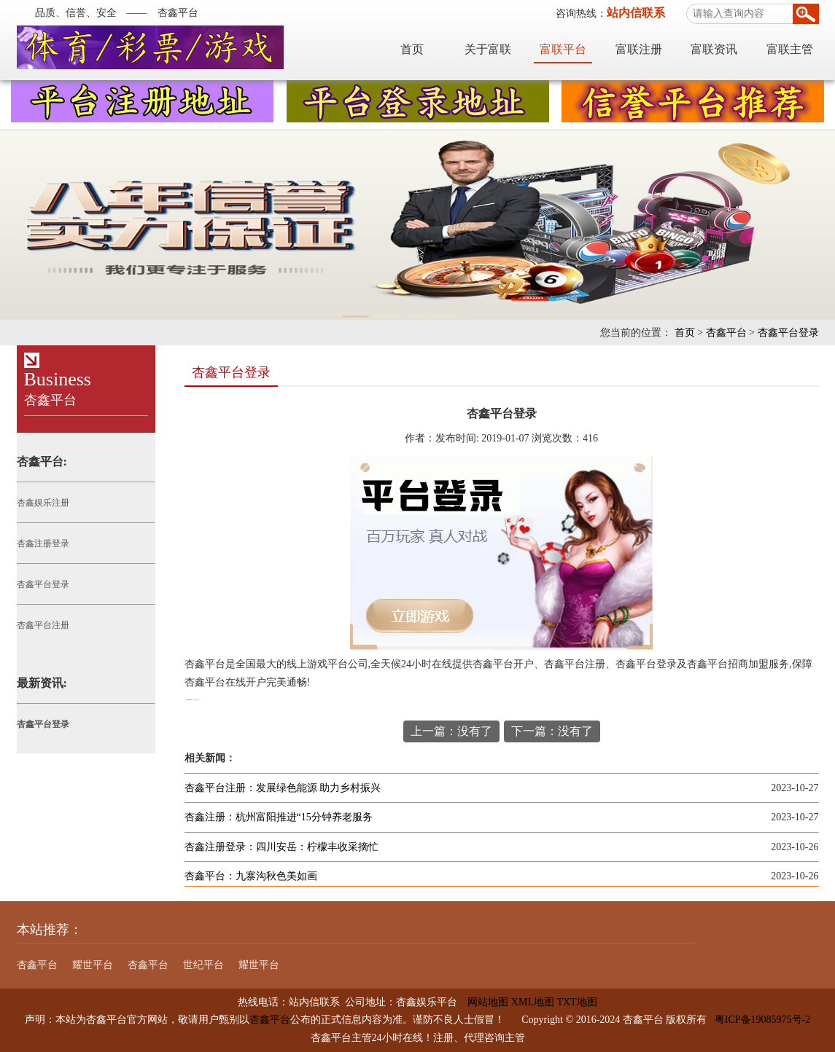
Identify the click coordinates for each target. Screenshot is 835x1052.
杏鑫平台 (726, 332)
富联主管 (789, 49)
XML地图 (532, 1002)
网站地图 (482, 1002)
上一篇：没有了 (451, 731)
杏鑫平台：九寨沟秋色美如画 (251, 876)
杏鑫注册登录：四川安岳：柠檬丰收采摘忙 (281, 846)
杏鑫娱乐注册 (43, 503)
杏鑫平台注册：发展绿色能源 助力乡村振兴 (283, 787)
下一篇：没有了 (552, 731)
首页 (412, 49)
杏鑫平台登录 (788, 332)
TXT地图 (576, 1002)
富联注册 (638, 49)
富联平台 (563, 49)
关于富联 (488, 49)
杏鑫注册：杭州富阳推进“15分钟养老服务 (279, 817)
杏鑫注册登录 (43, 543)
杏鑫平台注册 (43, 625)
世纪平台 (203, 964)
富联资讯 (714, 49)
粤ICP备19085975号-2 (762, 1019)
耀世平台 (92, 964)
